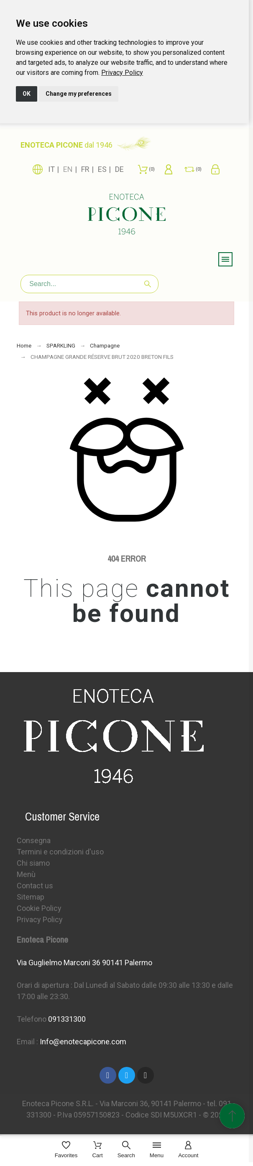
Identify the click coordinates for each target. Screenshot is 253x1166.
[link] (122, 73)
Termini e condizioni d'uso (60, 851)
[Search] (89, 284)
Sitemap (30, 896)
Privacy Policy (122, 73)
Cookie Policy (39, 908)
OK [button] (27, 93)
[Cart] (97, 1150)
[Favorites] (66, 1150)
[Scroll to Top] (232, 1115)
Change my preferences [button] (79, 93)
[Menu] (157, 1150)
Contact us (35, 885)
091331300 (67, 1019)
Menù (26, 874)
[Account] (188, 1150)
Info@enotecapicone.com (83, 1041)
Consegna (34, 840)
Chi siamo (33, 863)
